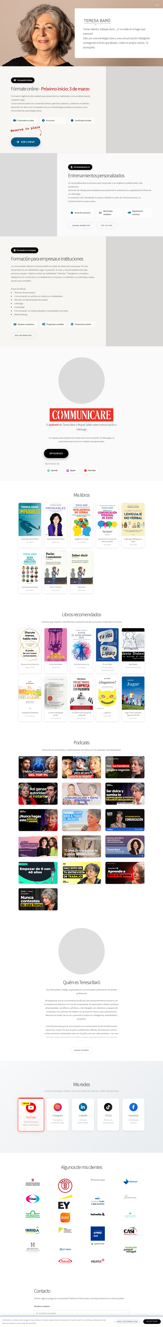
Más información (23, 335)
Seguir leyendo (81, 1050)
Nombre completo (42, 1306)
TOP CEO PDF (106, 225)
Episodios (56, 453)
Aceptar (152, 1321)
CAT (157, 5)
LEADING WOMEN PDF (81, 225)
